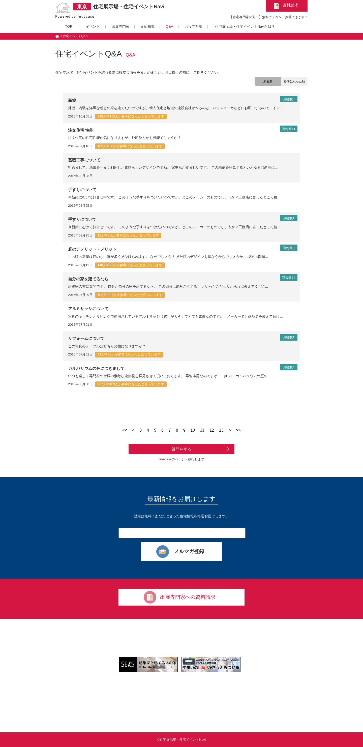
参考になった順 (294, 81)
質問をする (181, 449)
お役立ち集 (193, 26)
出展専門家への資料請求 (188, 597)
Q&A (169, 26)
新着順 (268, 81)
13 (221, 430)
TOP (68, 26)
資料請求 (290, 5)
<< (124, 430)
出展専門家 (120, 26)
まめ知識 (147, 26)
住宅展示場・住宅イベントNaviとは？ (245, 26)
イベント (93, 26)
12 (211, 430)
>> (238, 430)
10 (193, 430)
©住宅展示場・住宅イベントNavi (181, 739)
